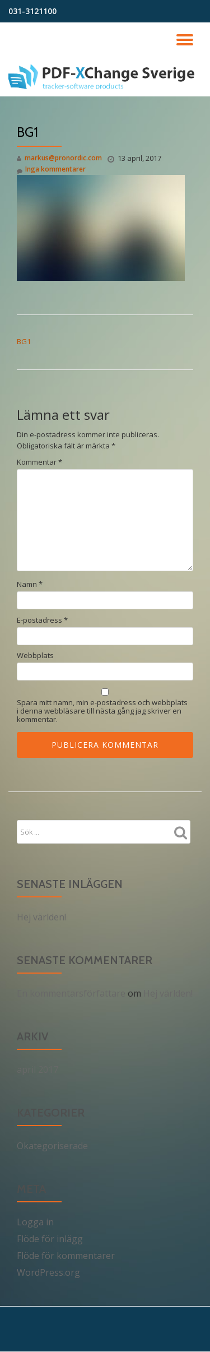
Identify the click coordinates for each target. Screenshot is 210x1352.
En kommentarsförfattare (71, 993)
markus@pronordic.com (63, 158)
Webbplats (35, 655)
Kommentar (39, 462)
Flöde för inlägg (50, 1239)
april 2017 (37, 1069)
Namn (30, 584)
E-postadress (42, 620)
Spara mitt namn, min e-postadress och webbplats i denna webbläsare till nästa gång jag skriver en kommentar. (102, 711)
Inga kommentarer (51, 169)
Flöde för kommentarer (66, 1255)
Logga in (35, 1222)
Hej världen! (41, 917)
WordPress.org (48, 1272)
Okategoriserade (52, 1146)
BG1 (24, 341)
